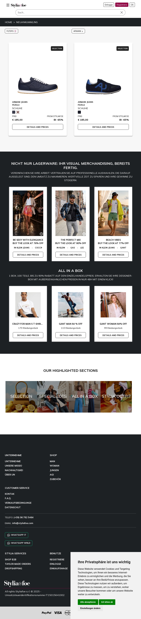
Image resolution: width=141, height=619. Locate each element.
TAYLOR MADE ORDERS (18, 564)
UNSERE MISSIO (13, 465)
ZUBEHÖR (55, 479)
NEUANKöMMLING (27, 22)
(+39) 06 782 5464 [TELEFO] (23, 517)
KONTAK (9, 494)
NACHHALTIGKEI (14, 470)
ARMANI (78, 31)
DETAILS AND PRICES (38, 127)
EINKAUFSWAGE (59, 568)
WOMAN (54, 465)
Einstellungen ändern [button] (90, 608)
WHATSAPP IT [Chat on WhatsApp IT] (16, 535)
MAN (52, 461)
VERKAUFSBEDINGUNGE (18, 503)
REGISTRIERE (57, 559)
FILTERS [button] (11, 31)
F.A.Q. (8, 498)
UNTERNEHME (13, 461)
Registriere (122, 4)
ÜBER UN (10, 474)
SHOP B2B (10, 559)
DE (132, 4)
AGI (52, 474)
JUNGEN (54, 470)
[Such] (70, 12)
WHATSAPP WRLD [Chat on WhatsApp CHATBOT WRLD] (18, 543)
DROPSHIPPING (13, 568)
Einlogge (109, 4)
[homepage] (18, 5)
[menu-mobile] (8, 4)
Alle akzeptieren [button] (88, 602)
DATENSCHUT (13, 507)
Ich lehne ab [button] (107, 602)
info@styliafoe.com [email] (22, 523)
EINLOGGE (55, 564)
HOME (8, 22)
